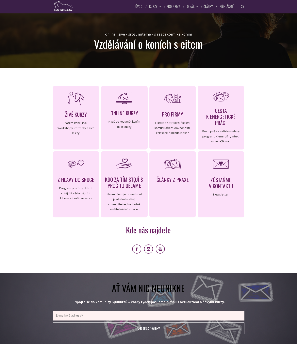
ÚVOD (138, 6)
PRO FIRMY (173, 6)
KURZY (153, 6)
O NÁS (190, 6)
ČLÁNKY (208, 6)
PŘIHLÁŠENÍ (227, 6)
